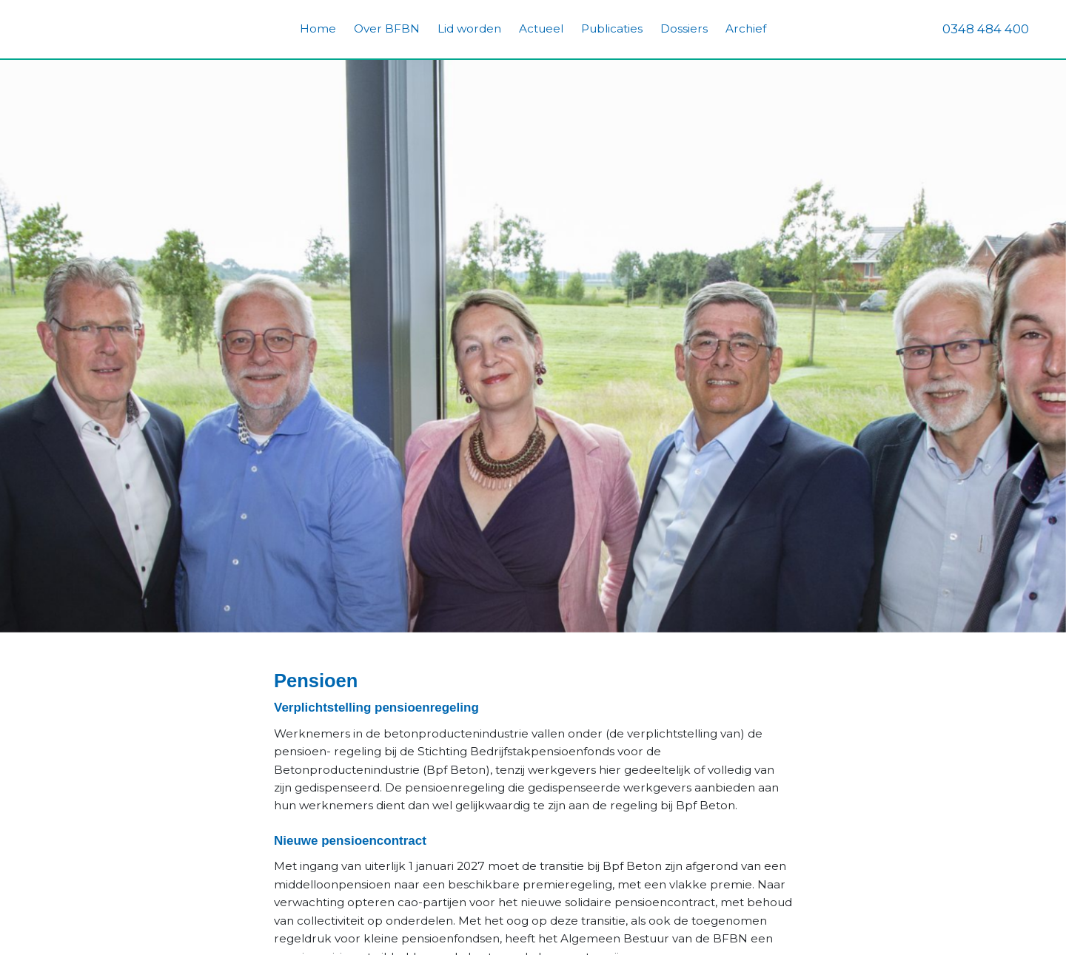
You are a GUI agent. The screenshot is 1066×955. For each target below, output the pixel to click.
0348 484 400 (985, 28)
